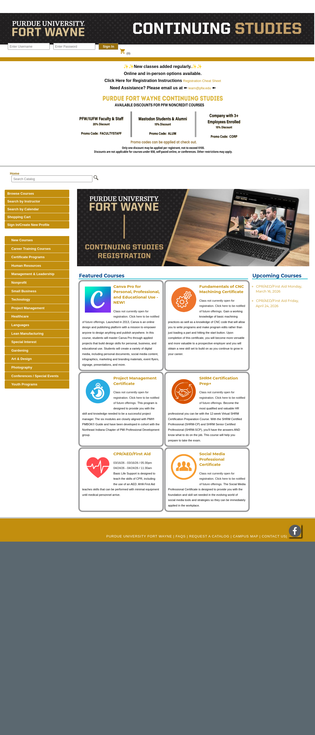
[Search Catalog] (51, 178)
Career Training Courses (29, 249)
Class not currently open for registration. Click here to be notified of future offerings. (120, 317)
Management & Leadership (30, 274)
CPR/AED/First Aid (132, 453)
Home (14, 173)
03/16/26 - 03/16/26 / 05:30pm (133, 462)
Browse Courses (20, 193)
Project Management (26, 308)
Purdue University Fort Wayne (139, 536)
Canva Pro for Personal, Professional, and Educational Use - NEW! (137, 294)
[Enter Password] (74, 46)
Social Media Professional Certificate (212, 459)
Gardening (17, 350)
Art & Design (19, 359)
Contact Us (274, 536)
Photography (19, 367)
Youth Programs (22, 384)
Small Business (21, 291)
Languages (18, 325)
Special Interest (21, 342)
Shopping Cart (19, 217)
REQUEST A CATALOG (209, 536)
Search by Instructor (23, 201)
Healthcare (18, 316)
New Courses (20, 240)
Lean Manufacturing (25, 333)
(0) (124, 53)
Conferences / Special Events (33, 376)
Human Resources (24, 266)
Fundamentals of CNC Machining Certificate (221, 289)
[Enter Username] (29, 46)
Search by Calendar (23, 209)
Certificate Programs (26, 257)
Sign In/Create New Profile (28, 225)
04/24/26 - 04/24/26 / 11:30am (133, 468)
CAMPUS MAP (245, 536)
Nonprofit (17, 282)
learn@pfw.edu (199, 88)
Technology (18, 299)
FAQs (181, 536)
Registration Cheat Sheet (202, 81)
